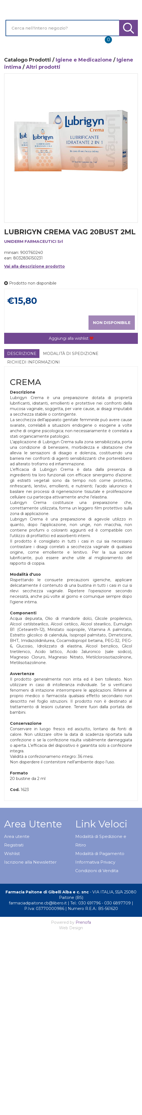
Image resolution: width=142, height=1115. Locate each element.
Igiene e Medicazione (84, 60)
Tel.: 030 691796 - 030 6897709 (100, 903)
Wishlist (12, 853)
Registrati (13, 845)
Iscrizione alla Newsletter (30, 862)
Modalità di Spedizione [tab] (70, 353)
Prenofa (83, 922)
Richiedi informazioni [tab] (33, 362)
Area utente (17, 836)
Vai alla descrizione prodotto (34, 266)
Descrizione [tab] (21, 353)
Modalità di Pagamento (99, 853)
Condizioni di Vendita (96, 870)
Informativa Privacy (95, 862)
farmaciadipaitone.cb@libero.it (38, 903)
